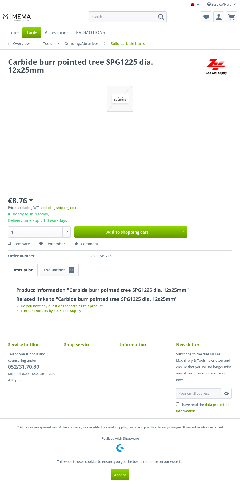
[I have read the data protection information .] (177, 404)
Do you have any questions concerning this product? (60, 305)
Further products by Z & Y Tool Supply (48, 310)
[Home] (12, 32)
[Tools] (31, 32)
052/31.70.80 (23, 366)
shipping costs (126, 427)
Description (22, 269)
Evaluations (59, 270)
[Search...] (128, 16)
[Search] (161, 16)
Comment (86, 243)
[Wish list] (206, 16)
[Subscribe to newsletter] (226, 393)
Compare (19, 243)
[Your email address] (198, 393)
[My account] (218, 16)
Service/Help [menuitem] (219, 4)
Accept (120, 474)
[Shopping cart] (231, 16)
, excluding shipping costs (58, 207)
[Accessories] (56, 32)
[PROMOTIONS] (90, 32)
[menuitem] (128, 16)
